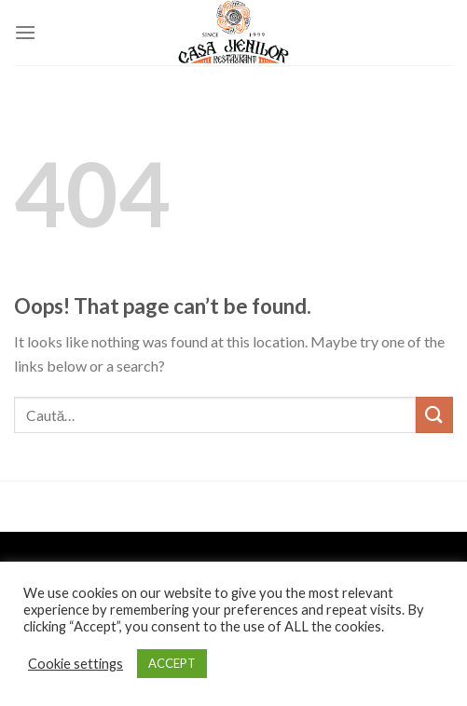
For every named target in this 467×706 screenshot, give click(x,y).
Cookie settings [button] (75, 664)
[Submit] (434, 415)
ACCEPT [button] (172, 663)
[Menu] (25, 32)
